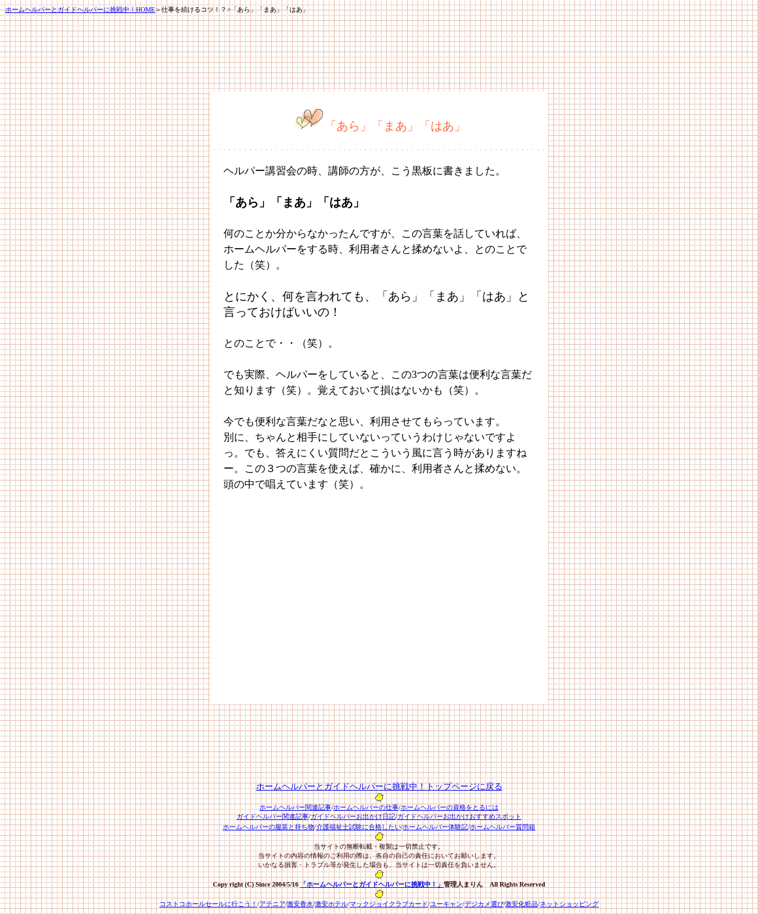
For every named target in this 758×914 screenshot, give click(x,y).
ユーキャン (446, 903)
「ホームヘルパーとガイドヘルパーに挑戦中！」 (372, 884)
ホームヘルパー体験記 (435, 826)
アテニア (272, 903)
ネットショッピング (569, 903)
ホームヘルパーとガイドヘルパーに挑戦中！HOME (80, 9)
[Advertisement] (333, 599)
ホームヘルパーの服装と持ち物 (268, 826)
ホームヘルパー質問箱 (502, 826)
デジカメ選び (484, 903)
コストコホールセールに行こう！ (208, 903)
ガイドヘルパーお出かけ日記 (352, 816)
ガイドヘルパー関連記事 (272, 816)
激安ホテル (331, 903)
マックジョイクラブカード (389, 903)
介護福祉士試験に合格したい (358, 826)
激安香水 (300, 903)
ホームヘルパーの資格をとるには (450, 807)
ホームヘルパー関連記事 (295, 807)
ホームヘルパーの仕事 (366, 807)
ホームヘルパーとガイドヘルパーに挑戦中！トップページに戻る (379, 786)
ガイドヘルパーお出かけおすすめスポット (459, 816)
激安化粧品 (521, 903)
